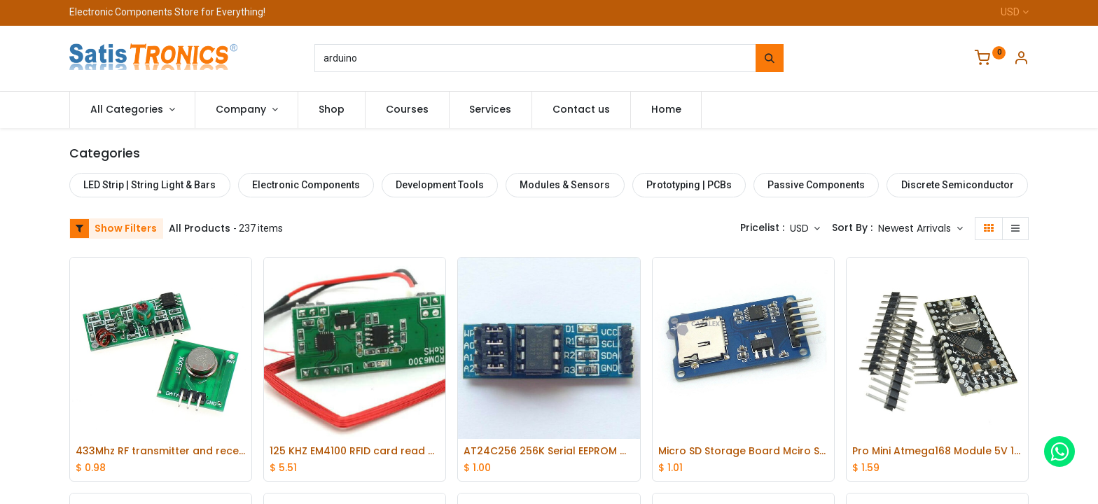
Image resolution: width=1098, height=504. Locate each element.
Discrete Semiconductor (957, 184)
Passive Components (816, 184)
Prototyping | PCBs (689, 184)
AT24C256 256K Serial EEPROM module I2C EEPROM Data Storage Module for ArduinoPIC (549, 451)
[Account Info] (1021, 59)
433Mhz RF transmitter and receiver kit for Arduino (161, 451)
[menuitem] (331, 110)
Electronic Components (306, 184)
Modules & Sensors (565, 184)
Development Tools (440, 184)
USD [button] (801, 228)
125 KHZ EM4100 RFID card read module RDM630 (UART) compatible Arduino (355, 451)
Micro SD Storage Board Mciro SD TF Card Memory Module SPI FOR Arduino (743, 451)
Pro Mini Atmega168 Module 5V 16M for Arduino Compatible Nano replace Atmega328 (937, 451)
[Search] (770, 58)
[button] (920, 229)
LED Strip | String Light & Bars (149, 184)
